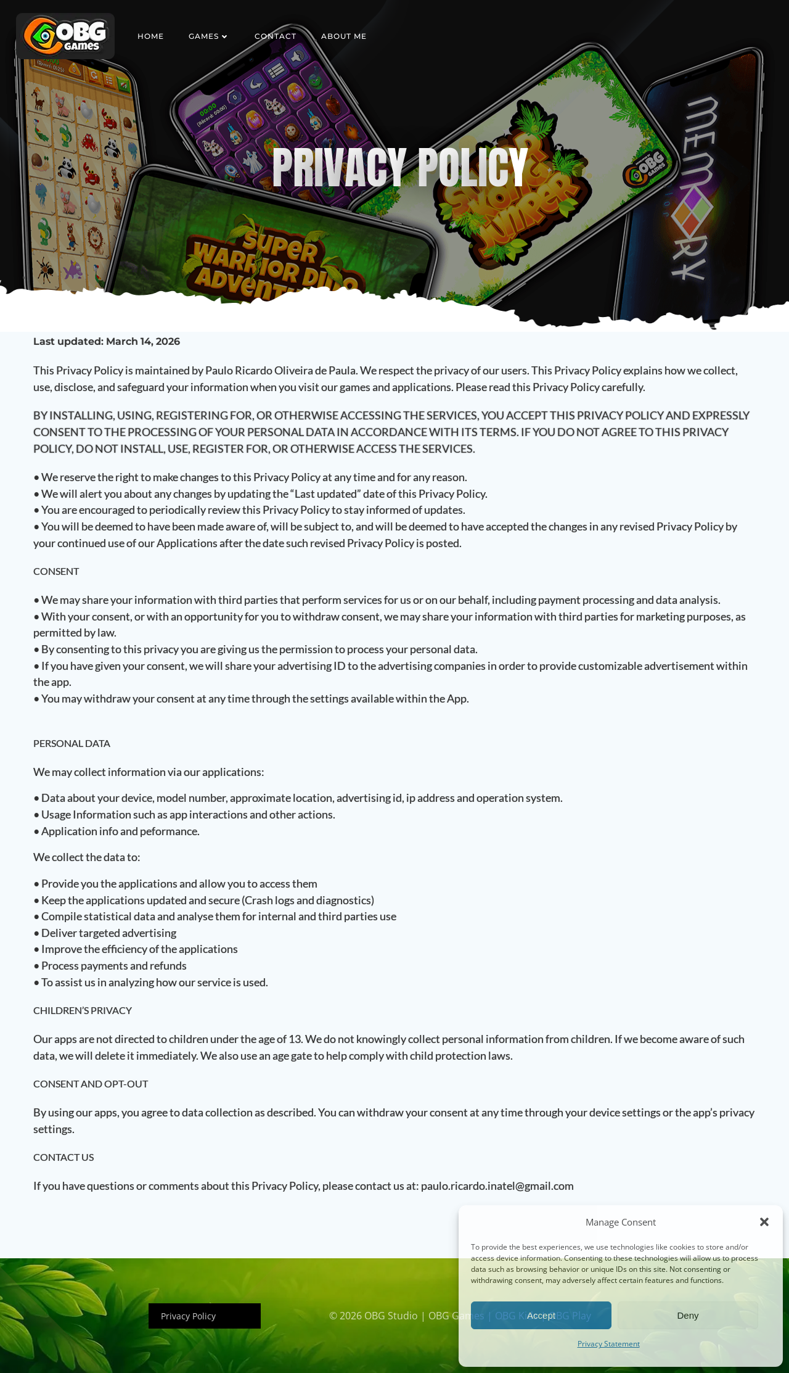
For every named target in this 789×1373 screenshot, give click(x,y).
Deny (687, 1315)
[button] (764, 1222)
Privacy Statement (609, 1343)
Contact (275, 36)
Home (150, 36)
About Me (344, 36)
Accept (541, 1315)
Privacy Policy (188, 1316)
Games (209, 36)
